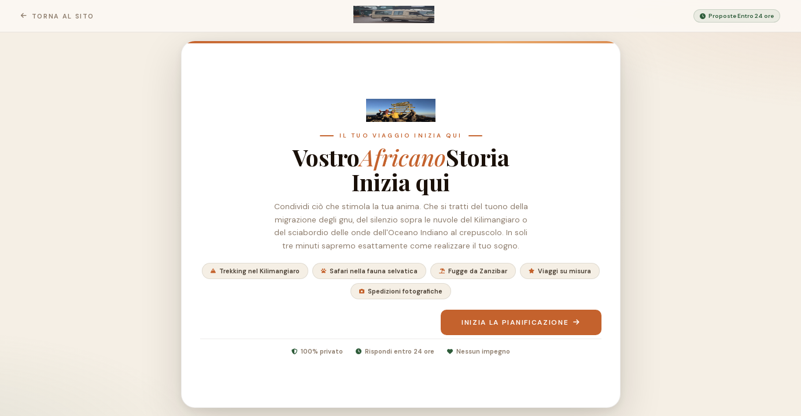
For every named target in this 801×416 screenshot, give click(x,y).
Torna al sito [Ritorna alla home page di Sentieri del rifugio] (57, 16)
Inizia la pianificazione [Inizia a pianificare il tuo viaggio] (520, 322)
